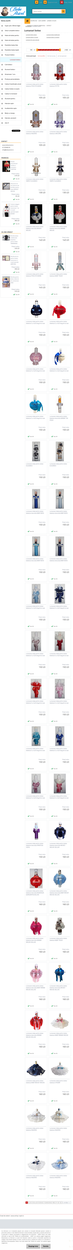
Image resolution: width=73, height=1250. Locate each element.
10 (53, 1202)
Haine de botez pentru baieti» (12, 41)
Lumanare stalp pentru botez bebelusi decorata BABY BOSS (35, 512)
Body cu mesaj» (10, 113)
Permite (45, 1246)
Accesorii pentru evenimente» (10, 99)
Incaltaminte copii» (11, 108)
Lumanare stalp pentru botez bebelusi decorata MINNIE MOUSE (58, 228)
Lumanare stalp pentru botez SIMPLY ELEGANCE (34, 180)
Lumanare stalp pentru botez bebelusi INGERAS (34, 133)
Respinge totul (32, 1246)
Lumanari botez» (15, 60)
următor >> (66, 1202)
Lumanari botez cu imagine (52, 37)
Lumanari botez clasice (31, 35)
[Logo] (13, 11)
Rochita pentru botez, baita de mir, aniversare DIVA (15, 280)
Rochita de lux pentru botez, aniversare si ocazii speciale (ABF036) (15, 260)
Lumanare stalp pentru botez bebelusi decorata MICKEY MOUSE (34, 228)
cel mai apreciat (62, 56)
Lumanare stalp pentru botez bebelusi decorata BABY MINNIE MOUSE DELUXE (35, 988)
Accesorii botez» (10, 69)
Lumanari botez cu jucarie (32, 37)
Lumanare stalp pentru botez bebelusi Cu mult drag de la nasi (35, 322)
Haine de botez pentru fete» (12, 36)
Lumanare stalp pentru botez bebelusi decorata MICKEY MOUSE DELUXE (58, 845)
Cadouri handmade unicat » (13, 84)
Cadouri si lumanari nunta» (11, 94)
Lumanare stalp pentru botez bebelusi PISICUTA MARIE (34, 85)
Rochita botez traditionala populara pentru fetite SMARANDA (14, 239)
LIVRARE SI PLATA (51, 21)
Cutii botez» (8, 64)
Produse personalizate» (12, 79)
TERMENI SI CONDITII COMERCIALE (36, 26)
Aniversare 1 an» (10, 74)
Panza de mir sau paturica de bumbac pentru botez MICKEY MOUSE (15, 187)
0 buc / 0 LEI (68, 2)
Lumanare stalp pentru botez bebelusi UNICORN (58, 133)
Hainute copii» (9, 103)
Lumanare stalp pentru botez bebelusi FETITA (58, 85)
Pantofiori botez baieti (12, 50)
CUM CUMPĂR (42, 21)
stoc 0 (7, 123)
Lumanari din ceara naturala (32, 40)
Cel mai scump (51, 56)
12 (60, 1202)
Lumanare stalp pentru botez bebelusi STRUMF (58, 1082)
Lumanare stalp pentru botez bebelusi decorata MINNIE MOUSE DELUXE (34, 940)
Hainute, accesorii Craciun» (10, 118)
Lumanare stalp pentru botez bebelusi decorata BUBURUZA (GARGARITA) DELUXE (35, 893)
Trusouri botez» (10, 55)
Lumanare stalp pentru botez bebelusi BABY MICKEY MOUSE (35, 1082)
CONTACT (48, 26)
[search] (63, 11)
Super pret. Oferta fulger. (13, 25)
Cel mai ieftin (41, 56)
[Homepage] (27, 20)
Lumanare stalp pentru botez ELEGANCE (34, 465)
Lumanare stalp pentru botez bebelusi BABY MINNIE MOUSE (59, 1034)
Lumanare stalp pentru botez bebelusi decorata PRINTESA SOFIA (34, 845)
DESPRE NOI (34, 21)
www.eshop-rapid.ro (17, 1216)
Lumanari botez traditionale (53, 35)
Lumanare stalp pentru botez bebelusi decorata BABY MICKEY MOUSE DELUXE (59, 893)
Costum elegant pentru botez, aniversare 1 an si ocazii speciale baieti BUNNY (15, 209)
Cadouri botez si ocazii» (12, 89)
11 (57, 1202)
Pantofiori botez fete (11, 45)
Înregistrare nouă (52, 2)
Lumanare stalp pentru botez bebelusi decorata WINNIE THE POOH (59, 418)
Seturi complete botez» (12, 30)
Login (40, 2)
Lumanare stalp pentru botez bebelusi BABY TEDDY (58, 275)
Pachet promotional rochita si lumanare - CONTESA (14, 165)
